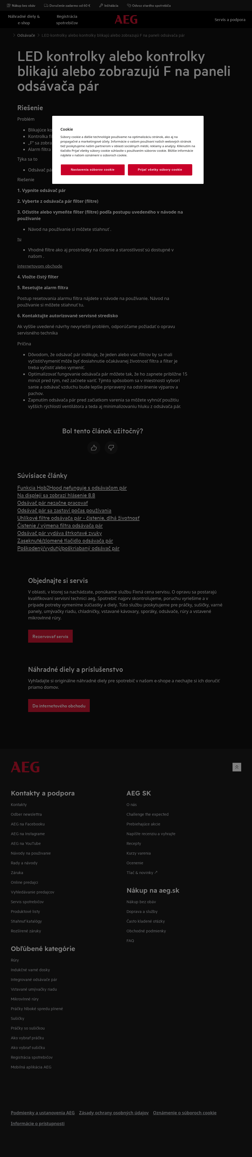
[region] (127, 150)
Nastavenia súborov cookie (93, 169)
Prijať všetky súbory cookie (160, 169)
